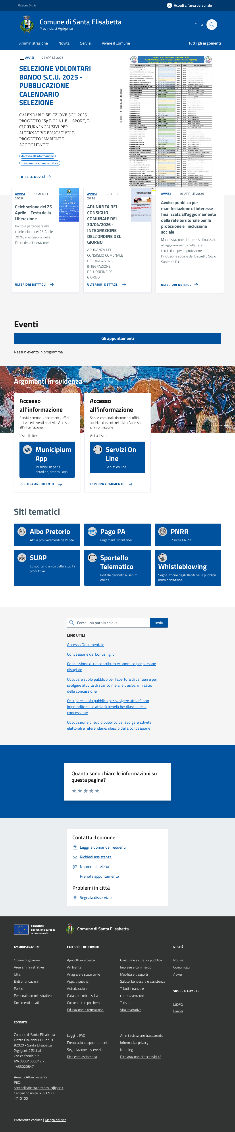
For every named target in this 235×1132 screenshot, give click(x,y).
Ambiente (74, 967)
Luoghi (178, 1004)
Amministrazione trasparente (141, 1035)
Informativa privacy (134, 1042)
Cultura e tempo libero (83, 1002)
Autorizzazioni (77, 988)
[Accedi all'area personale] (189, 5)
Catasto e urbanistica (82, 995)
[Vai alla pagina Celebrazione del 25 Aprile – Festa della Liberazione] (33, 282)
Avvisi (177, 974)
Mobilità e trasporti (134, 974)
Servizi (85, 43)
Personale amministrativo (33, 995)
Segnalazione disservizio (84, 1049)
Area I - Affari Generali (30, 1077)
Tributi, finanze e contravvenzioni (132, 992)
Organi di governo (27, 960)
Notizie (178, 960)
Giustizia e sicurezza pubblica (141, 960)
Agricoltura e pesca (81, 960)
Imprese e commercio (135, 967)
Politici (18, 988)
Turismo (125, 1002)
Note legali (128, 1049)
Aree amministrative (29, 967)
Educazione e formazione (85, 1009)
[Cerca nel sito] (211, 24)
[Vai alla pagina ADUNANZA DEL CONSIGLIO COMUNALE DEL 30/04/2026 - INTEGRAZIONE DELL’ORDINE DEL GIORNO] (105, 282)
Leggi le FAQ (76, 1035)
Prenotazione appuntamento (88, 1042)
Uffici (17, 974)
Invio (159, 622)
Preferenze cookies (28, 1119)
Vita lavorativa (130, 1009)
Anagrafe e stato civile (83, 974)
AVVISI (29, 57)
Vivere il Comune (116, 43)
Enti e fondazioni (26, 981)
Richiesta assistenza (82, 1056)
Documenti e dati (26, 1002)
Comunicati (181, 967)
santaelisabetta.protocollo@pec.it (39, 1087)
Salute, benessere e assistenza (142, 981)
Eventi (178, 1011)
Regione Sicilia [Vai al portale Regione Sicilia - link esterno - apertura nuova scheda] (27, 5)
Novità (63, 43)
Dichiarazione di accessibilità (140, 1056)
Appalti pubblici (78, 981)
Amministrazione (33, 43)
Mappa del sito (55, 1119)
